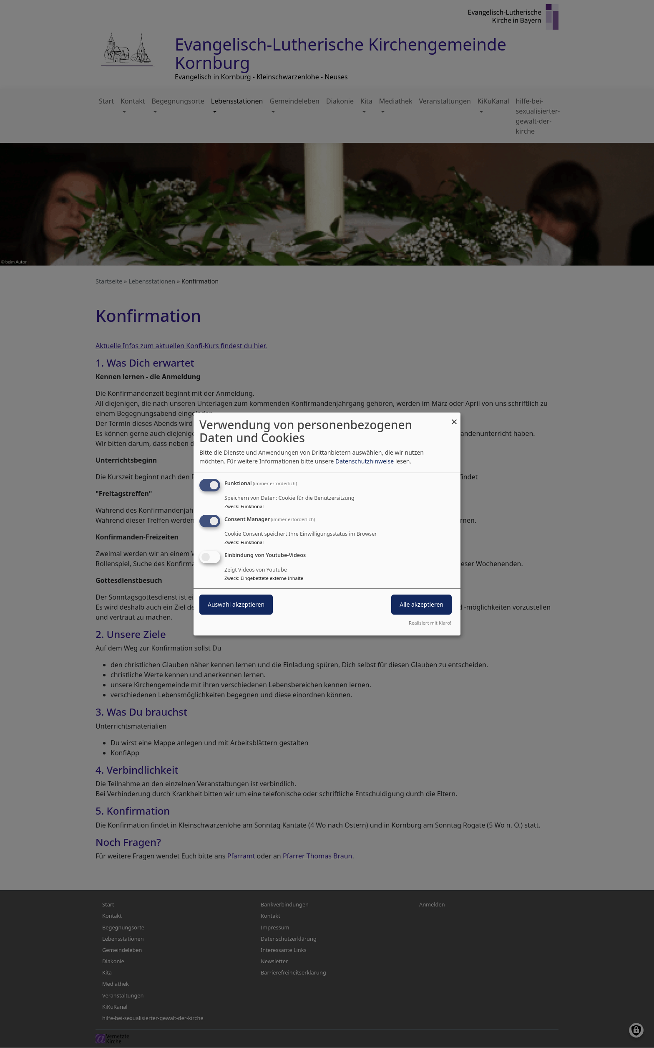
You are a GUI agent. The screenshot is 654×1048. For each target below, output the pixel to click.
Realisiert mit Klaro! (430, 623)
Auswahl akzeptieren (236, 604)
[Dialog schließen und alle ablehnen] (454, 418)
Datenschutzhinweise (364, 461)
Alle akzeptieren (421, 604)
